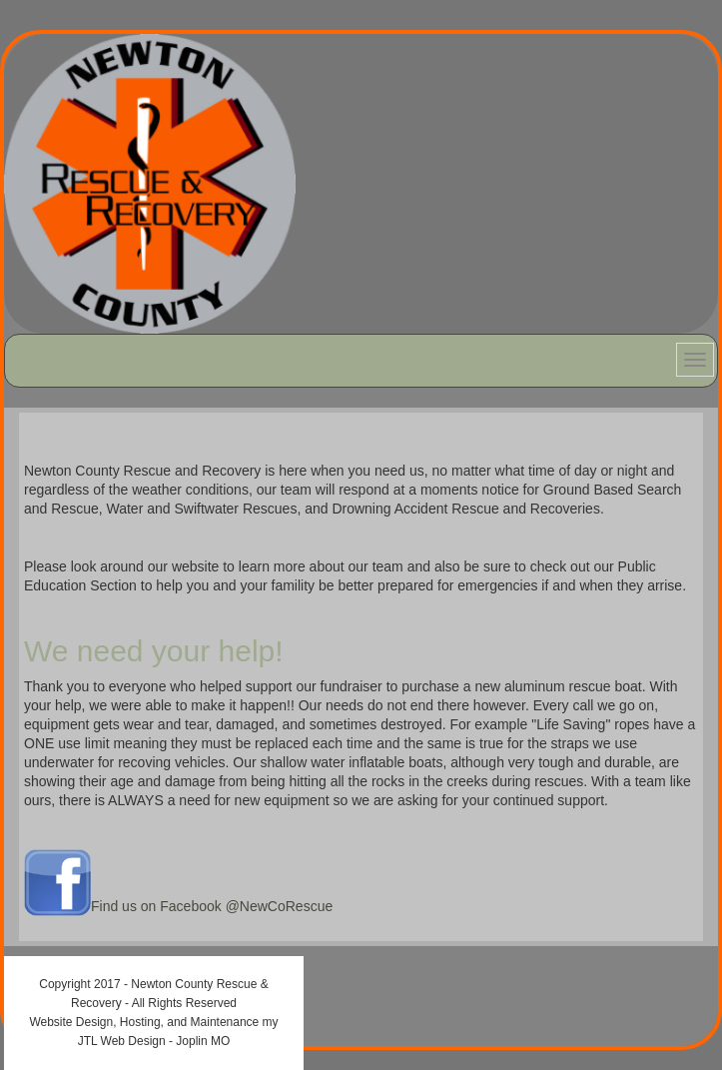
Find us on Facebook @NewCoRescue (212, 906)
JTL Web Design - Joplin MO (154, 1041)
